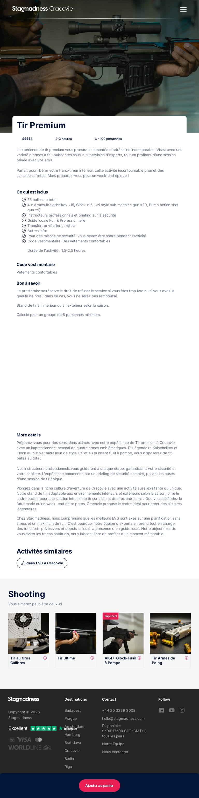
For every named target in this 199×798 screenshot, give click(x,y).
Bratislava (73, 742)
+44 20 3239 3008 (119, 710)
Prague (71, 718)
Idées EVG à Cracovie (44, 563)
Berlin (69, 758)
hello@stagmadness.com (123, 718)
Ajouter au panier (99, 785)
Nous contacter (115, 752)
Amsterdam (74, 726)
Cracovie (72, 750)
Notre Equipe (113, 744)
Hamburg (72, 734)
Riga (68, 766)
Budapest (73, 710)
